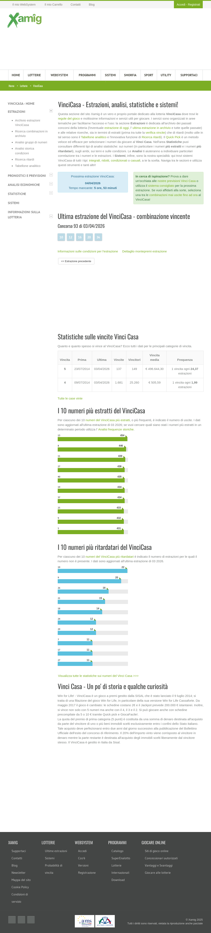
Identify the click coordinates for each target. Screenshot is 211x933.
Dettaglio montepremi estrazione (144, 251)
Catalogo (117, 851)
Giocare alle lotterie (158, 873)
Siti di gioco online (156, 851)
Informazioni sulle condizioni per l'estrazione (88, 251)
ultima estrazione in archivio (151, 128)
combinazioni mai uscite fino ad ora (173, 195)
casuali (135, 160)
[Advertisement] (122, 39)
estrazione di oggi (116, 128)
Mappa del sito (21, 880)
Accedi (181, 4)
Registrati (194, 4)
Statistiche (17, 194)
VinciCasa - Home (21, 103)
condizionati (119, 160)
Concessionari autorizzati (161, 858)
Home (11, 86)
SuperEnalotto (120, 858)
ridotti (105, 160)
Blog (15, 865)
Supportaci (19, 851)
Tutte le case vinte (70, 398)
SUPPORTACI (189, 75)
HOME (16, 75)
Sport (148, 75)
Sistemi (13, 203)
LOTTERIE (34, 75)
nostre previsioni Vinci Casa (177, 181)
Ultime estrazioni (56, 851)
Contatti (17, 858)
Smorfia (130, 75)
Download (118, 880)
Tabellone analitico (27, 166)
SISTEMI (110, 75)
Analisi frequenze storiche (116, 429)
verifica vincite (155, 132)
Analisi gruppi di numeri (31, 142)
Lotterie (23, 86)
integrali (94, 160)
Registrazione (87, 873)
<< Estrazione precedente (76, 261)
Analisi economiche (24, 185)
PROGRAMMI (87, 75)
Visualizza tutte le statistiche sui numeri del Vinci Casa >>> (98, 675)
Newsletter (19, 873)
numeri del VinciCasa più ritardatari (110, 556)
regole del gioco (69, 118)
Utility (166, 75)
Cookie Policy (20, 887)
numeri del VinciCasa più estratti (108, 420)
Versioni (83, 865)
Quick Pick (173, 137)
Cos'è (81, 858)
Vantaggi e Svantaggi (158, 865)
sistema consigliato (161, 185)
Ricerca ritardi (24, 159)
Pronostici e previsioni (27, 176)
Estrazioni (16, 111)
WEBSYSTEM (59, 75)
